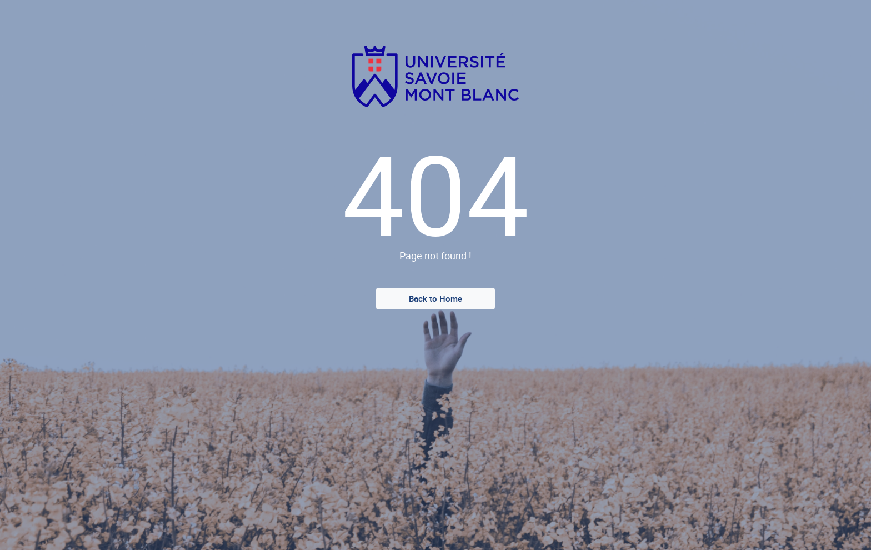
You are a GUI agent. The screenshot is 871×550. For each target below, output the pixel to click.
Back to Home (435, 298)
